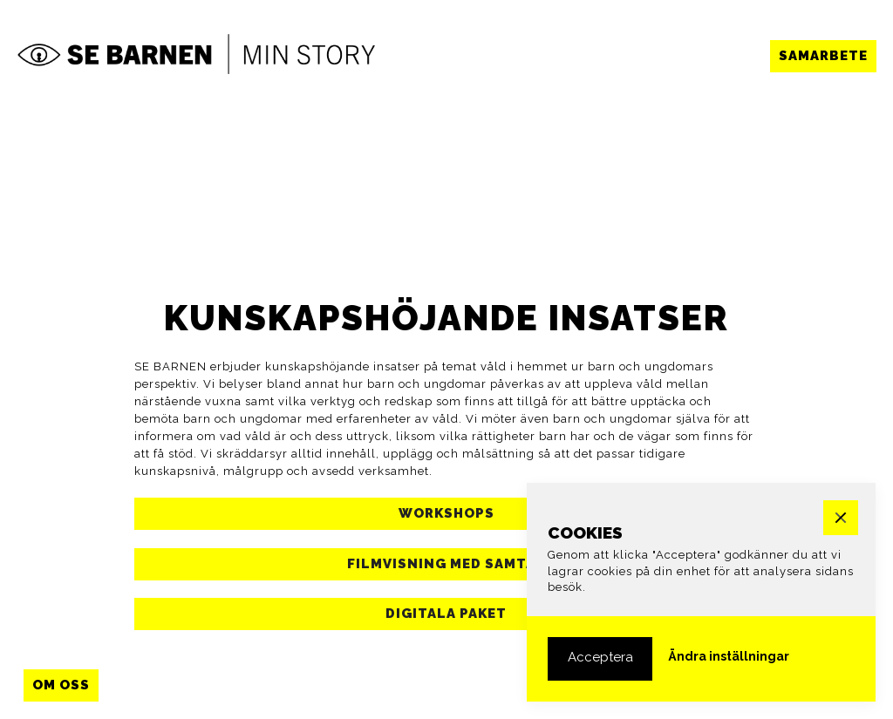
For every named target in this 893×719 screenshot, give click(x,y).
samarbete (823, 56)
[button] (823, 56)
